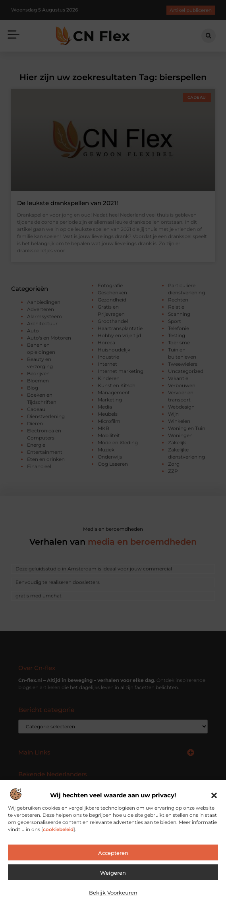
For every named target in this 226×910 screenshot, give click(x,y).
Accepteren (113, 853)
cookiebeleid (58, 829)
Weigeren (113, 873)
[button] (214, 795)
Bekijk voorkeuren (113, 892)
